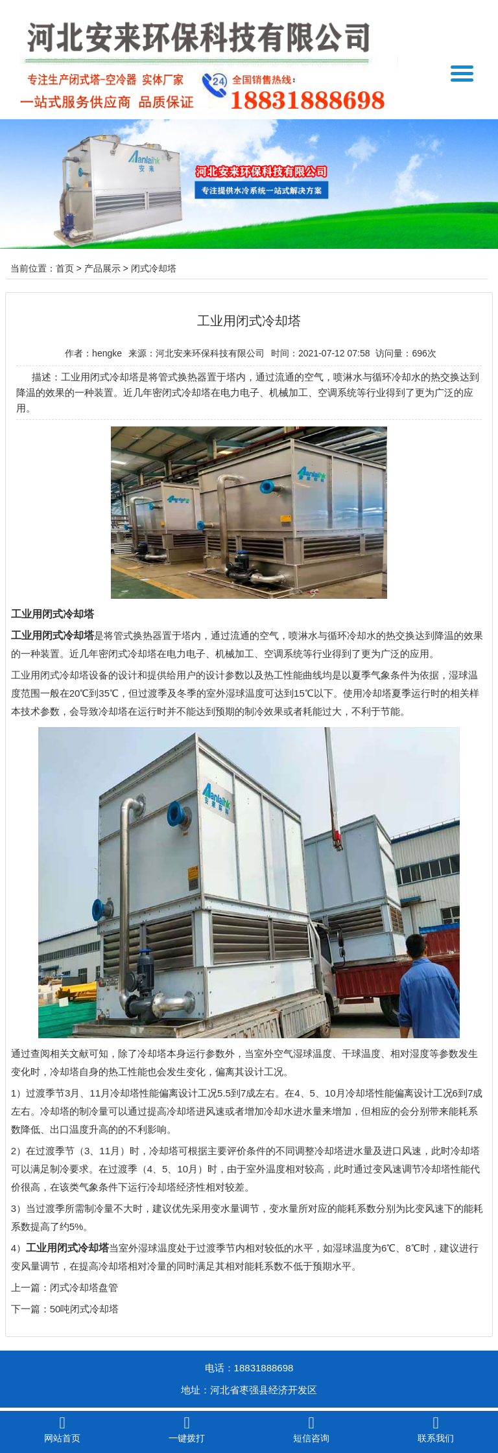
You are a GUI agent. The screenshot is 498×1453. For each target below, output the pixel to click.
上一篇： (30, 1287)
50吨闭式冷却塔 (84, 1308)
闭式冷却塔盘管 (84, 1287)
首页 (65, 268)
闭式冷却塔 (153, 268)
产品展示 (102, 268)
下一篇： (30, 1308)
